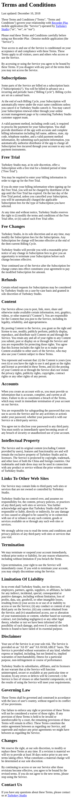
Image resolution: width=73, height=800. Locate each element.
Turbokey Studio (17, 795)
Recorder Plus (60, 22)
